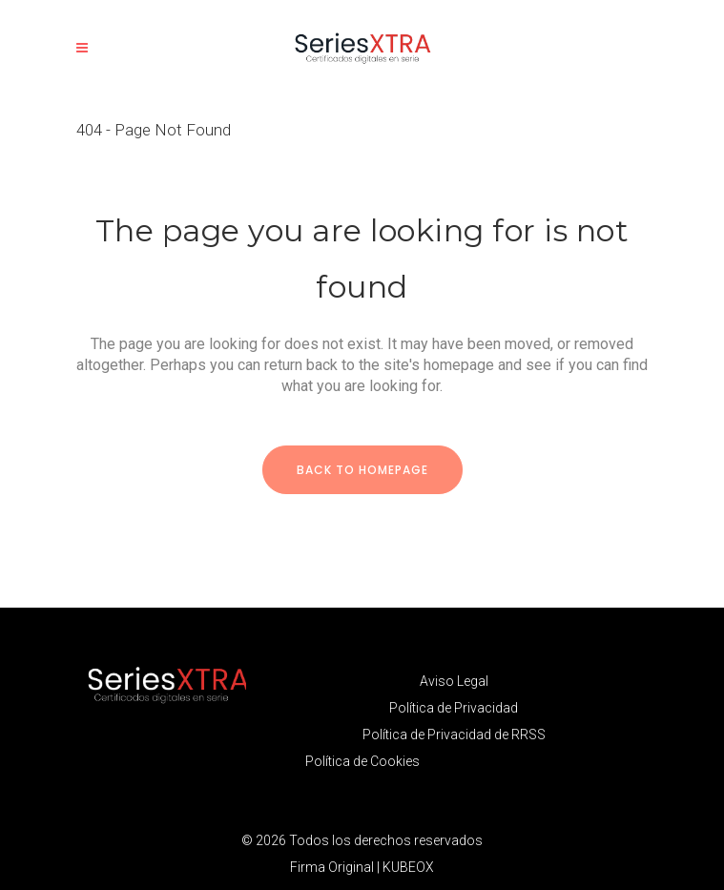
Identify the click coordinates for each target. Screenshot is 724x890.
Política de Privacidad (453, 707)
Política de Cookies (362, 761)
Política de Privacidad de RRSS (454, 734)
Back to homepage (362, 470)
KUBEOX (408, 867)
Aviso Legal (454, 681)
